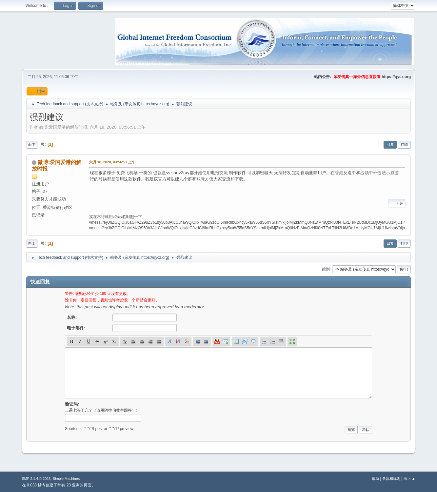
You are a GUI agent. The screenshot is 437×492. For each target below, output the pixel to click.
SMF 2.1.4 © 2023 (36, 479)
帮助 (375, 479)
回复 (390, 145)
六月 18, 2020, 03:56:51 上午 (112, 162)
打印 (404, 145)
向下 (31, 145)
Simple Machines (66, 479)
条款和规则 (391, 479)
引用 (397, 203)
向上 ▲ (409, 479)
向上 (31, 243)
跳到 (326, 269)
